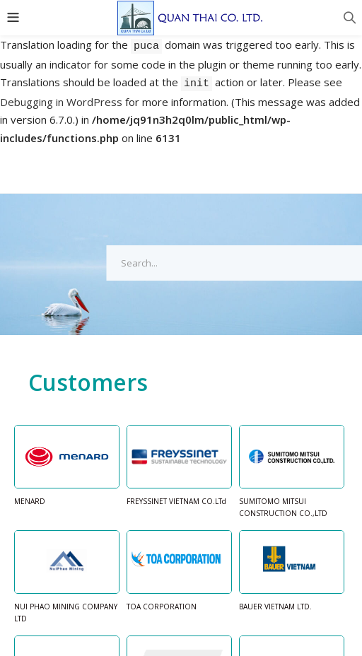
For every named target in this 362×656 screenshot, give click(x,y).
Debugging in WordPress (61, 102)
